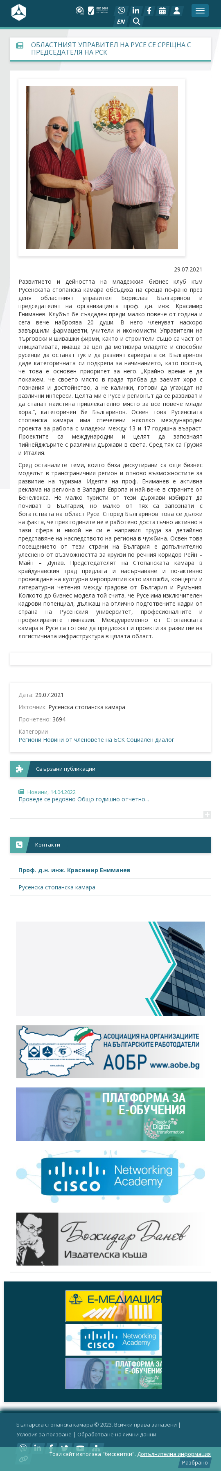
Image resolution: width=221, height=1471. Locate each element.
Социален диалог (150, 739)
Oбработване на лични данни (116, 1434)
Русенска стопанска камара (56, 887)
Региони (29, 739)
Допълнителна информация (174, 1454)
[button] (136, 21)
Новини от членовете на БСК (84, 739)
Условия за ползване (44, 1434)
